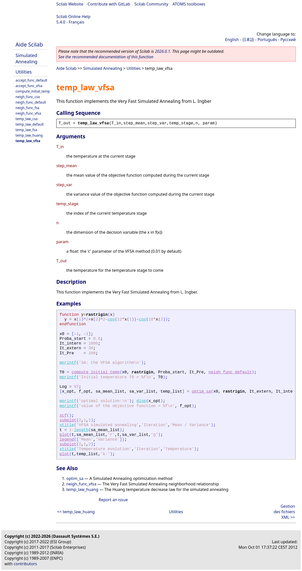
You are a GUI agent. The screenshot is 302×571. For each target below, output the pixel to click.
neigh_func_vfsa (28, 113)
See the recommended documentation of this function (105, 57)
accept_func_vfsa (29, 85)
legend (67, 439)
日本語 (248, 39)
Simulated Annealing (26, 58)
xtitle (67, 425)
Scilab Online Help (73, 16)
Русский (288, 39)
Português (267, 39)
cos (111, 319)
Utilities (24, 72)
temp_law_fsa (26, 129)
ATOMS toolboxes (189, 4)
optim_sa (201, 391)
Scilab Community (151, 4)
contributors (25, 563)
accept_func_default (31, 80)
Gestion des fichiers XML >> (284, 511)
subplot (68, 420)
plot (64, 435)
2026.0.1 (162, 51)
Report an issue (113, 499)
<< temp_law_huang (76, 511)
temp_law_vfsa (28, 140)
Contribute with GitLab (109, 4)
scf (63, 415)
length (81, 430)
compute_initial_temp (33, 91)
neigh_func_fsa (27, 107)
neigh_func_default (31, 102)
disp (141, 401)
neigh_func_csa (28, 96)
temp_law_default (30, 124)
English (232, 39)
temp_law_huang (29, 135)
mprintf (68, 363)
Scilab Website (69, 4)
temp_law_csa (27, 118)
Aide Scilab (29, 44)
